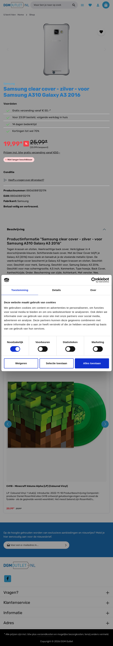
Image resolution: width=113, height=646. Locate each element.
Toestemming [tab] (19, 290)
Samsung (9, 84)
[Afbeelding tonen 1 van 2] (54, 72)
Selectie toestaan (56, 363)
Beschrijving (15, 229)
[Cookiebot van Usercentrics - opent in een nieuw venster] (94, 280)
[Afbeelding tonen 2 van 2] (59, 72)
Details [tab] (56, 290)
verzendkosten (45, 634)
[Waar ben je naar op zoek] (49, 5)
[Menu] (81, 5)
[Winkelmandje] (106, 5)
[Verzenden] (66, 545)
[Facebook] (7, 578)
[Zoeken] (73, 5)
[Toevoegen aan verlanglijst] (101, 32)
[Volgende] (104, 49)
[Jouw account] (97, 5)
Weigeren (21, 363)
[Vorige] (8, 49)
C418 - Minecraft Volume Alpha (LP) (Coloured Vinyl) (37, 486)
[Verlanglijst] (89, 5)
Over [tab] (93, 290)
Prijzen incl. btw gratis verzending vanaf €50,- (31, 152)
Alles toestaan (92, 363)
